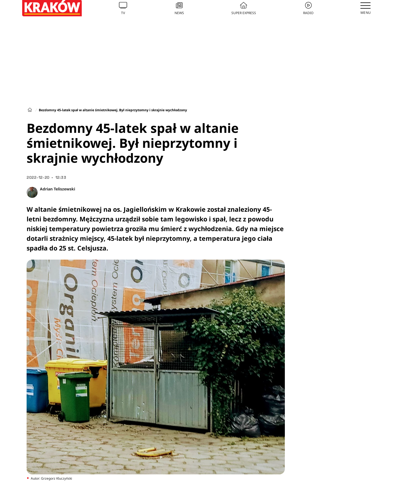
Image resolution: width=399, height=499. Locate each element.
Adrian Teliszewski (57, 189)
